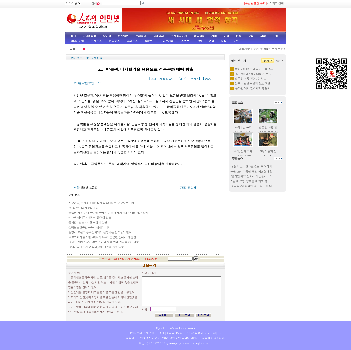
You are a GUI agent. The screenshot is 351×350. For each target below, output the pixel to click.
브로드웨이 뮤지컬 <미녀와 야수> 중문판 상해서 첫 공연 (102, 237)
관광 (211, 41)
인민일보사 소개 (138, 333)
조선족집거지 (179, 36)
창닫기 (208, 78)
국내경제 (158, 36)
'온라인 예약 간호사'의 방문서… (254, 88)
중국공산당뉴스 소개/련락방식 (184, 333)
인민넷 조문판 (79, 58)
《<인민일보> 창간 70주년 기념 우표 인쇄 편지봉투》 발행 (104, 242)
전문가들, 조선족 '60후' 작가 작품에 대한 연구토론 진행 (102, 203)
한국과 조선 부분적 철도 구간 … (254, 83)
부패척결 (140, 36)
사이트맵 (210, 333)
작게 (171, 78)
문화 (238, 36)
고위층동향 (89, 36)
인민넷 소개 (156, 333)
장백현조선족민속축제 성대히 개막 (90, 227)
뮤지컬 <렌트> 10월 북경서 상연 (88, 222)
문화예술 (96, 58)
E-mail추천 (151, 258)
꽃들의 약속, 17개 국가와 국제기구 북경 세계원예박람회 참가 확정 (109, 212)
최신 (73, 36)
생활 (223, 41)
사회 (214, 36)
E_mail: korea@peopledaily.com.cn (175, 328)
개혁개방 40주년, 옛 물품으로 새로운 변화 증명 (268, 49)
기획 (275, 36)
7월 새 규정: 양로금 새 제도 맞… (250, 181)
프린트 (195, 78)
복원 (165, 78)
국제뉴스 (132, 41)
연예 (199, 41)
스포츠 (184, 41)
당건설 (107, 36)
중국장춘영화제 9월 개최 (83, 207)
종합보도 (149, 41)
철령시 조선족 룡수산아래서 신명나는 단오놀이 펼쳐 (100, 232)
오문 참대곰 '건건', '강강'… (251, 78)
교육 (251, 36)
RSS (220, 333)
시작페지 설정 (275, 3)
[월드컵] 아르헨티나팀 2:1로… (253, 73)
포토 (236, 41)
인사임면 (123, 36)
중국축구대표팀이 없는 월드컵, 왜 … (253, 186)
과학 (263, 36)
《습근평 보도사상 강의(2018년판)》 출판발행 (96, 247)
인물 (226, 36)
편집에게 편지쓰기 (130, 258)
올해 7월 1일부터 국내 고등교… (254, 68)
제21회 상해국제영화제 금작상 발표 (90, 217)
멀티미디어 (77, 41)
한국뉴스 (114, 41)
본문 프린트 (109, 258)
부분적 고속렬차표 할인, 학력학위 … (253, 166)
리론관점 (168, 41)
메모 (182, 78)
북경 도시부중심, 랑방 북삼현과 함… (253, 171)
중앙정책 (199, 36)
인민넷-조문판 (88, 187)
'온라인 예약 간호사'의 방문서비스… (253, 176)
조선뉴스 (96, 41)
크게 (159, 78)
